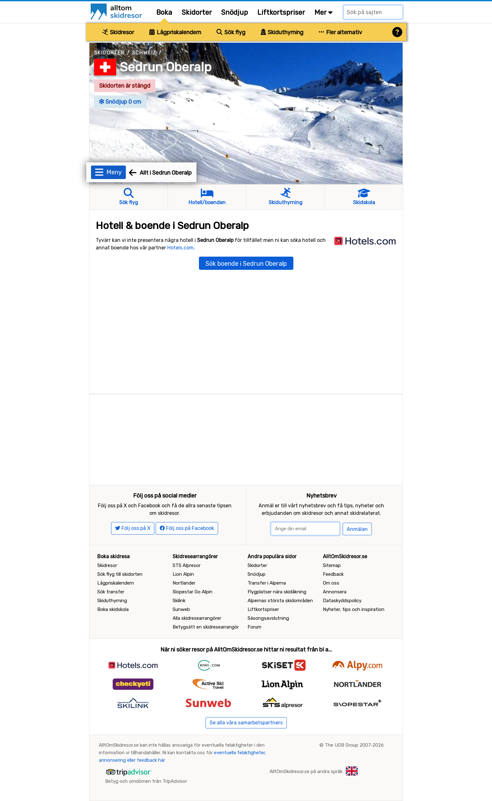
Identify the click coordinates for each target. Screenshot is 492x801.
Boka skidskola (113, 609)
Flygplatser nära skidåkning (277, 592)
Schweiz (144, 53)
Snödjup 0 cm (120, 101)
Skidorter (197, 12)
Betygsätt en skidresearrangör (206, 627)
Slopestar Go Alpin (192, 592)
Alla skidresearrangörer (197, 618)
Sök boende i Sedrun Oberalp (246, 263)
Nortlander (184, 583)
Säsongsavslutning (268, 618)
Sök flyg (231, 32)
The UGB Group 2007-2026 (354, 745)
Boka (164, 12)
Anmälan (357, 529)
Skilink (179, 600)
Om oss (331, 583)
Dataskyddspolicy (342, 600)
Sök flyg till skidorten (119, 574)
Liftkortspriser (281, 12)
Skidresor (118, 32)
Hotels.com (180, 248)
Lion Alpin (183, 574)
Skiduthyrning (282, 32)
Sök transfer (110, 592)
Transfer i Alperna (267, 583)
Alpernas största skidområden (280, 600)
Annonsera (334, 592)
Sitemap (332, 565)
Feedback (333, 574)
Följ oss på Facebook (187, 528)
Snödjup (234, 12)
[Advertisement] (246, 438)
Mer (323, 12)
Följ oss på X (132, 528)
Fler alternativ (340, 32)
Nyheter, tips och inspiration (353, 609)
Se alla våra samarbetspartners (246, 723)
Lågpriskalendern (175, 32)
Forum (254, 627)
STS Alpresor (187, 565)
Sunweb (181, 609)
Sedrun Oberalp (165, 67)
